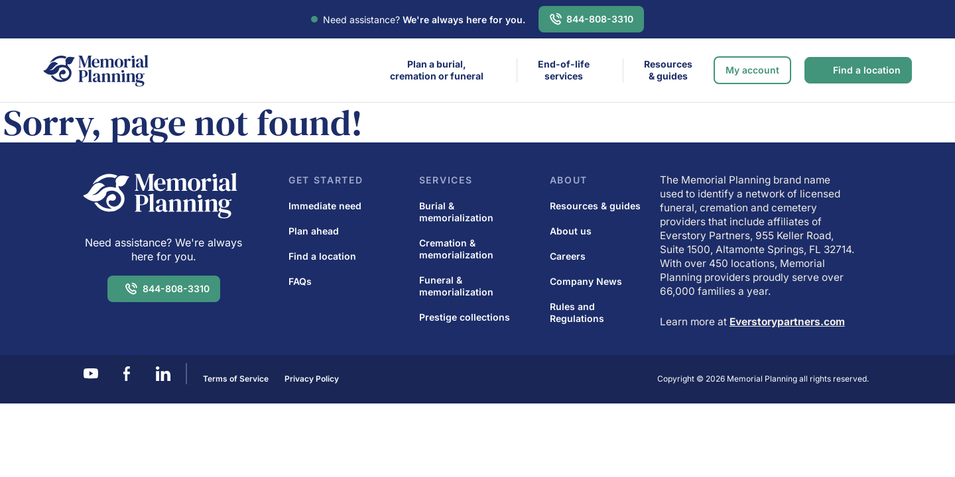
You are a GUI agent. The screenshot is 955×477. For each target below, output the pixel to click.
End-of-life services (564, 69)
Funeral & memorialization (456, 285)
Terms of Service (236, 379)
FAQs (300, 281)
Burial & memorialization (456, 211)
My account (752, 70)
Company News (586, 281)
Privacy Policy (312, 379)
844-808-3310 (599, 19)
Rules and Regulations (577, 312)
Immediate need (324, 205)
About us (571, 231)
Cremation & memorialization (456, 248)
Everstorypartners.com (787, 321)
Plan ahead (313, 231)
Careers (568, 256)
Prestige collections (464, 317)
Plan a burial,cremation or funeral (436, 69)
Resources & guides (668, 69)
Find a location (867, 70)
